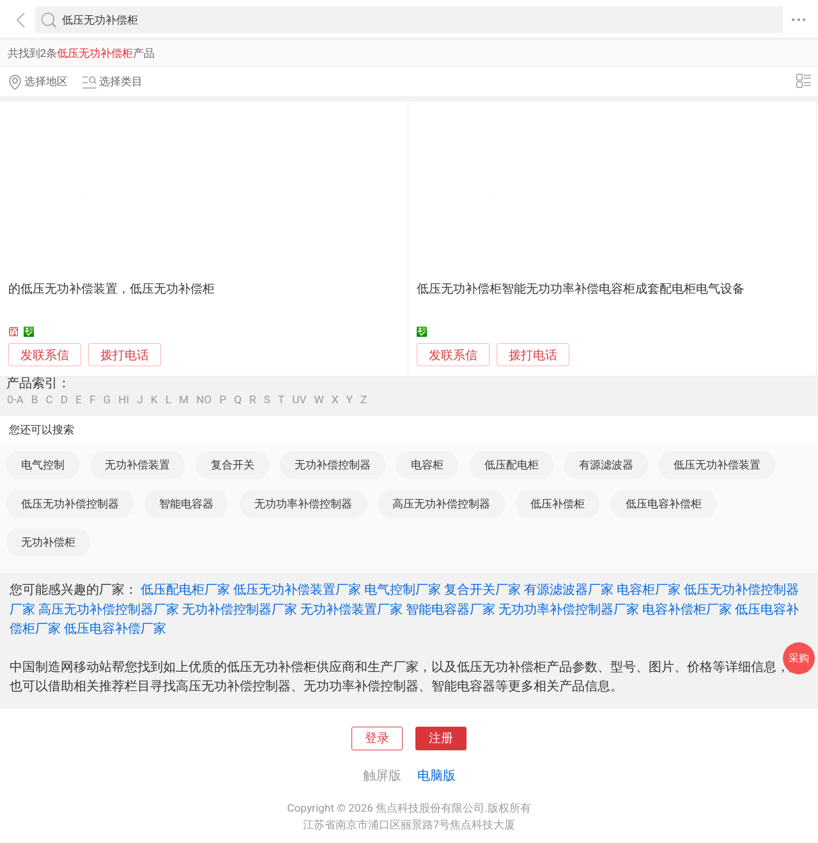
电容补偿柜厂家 (687, 609)
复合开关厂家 (482, 589)
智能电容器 (186, 503)
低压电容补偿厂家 (115, 628)
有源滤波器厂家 (569, 589)
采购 (799, 658)
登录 (377, 738)
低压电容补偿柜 (664, 503)
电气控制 (43, 464)
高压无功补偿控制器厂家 (108, 609)
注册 (441, 738)
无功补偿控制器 (333, 464)
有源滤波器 (606, 464)
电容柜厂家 (649, 589)
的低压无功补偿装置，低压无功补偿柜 (111, 289)
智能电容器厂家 (450, 609)
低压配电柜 (511, 464)
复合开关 (232, 464)
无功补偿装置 (137, 464)
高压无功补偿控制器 (441, 503)
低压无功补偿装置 (717, 464)
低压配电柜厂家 (185, 589)
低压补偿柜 (557, 503)
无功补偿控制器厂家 (239, 609)
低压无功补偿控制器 (70, 503)
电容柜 (427, 464)
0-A (15, 399)
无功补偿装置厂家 (351, 609)
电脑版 (436, 775)
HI (123, 399)
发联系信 (44, 355)
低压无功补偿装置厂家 (297, 589)
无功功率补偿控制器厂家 (568, 609)
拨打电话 (124, 355)
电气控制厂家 (402, 589)
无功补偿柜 (48, 542)
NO (204, 399)
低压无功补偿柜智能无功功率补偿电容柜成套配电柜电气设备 (581, 289)
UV (299, 399)
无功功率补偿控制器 (303, 503)
